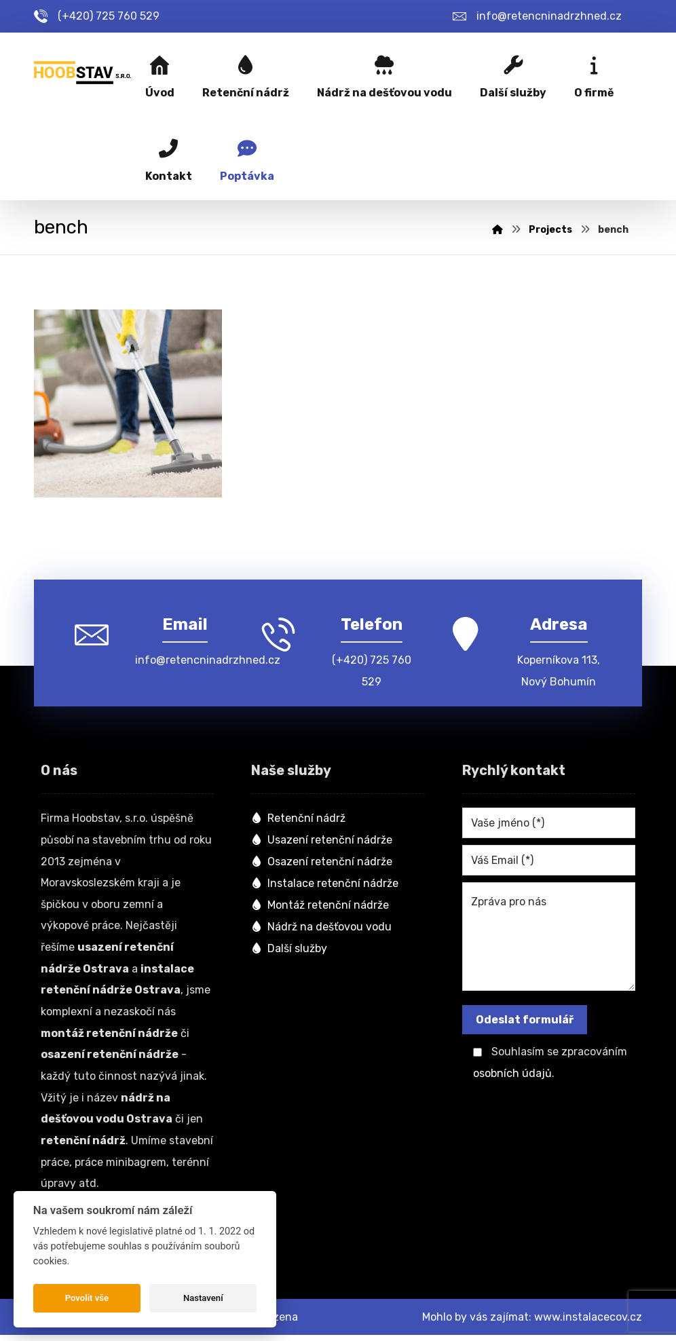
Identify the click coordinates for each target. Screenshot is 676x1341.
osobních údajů (512, 1075)
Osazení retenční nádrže (321, 863)
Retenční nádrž (298, 820)
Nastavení (203, 1298)
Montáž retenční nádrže (320, 907)
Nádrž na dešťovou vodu (321, 928)
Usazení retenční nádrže (321, 841)
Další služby (289, 950)
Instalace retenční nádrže (324, 885)
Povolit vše (87, 1298)
